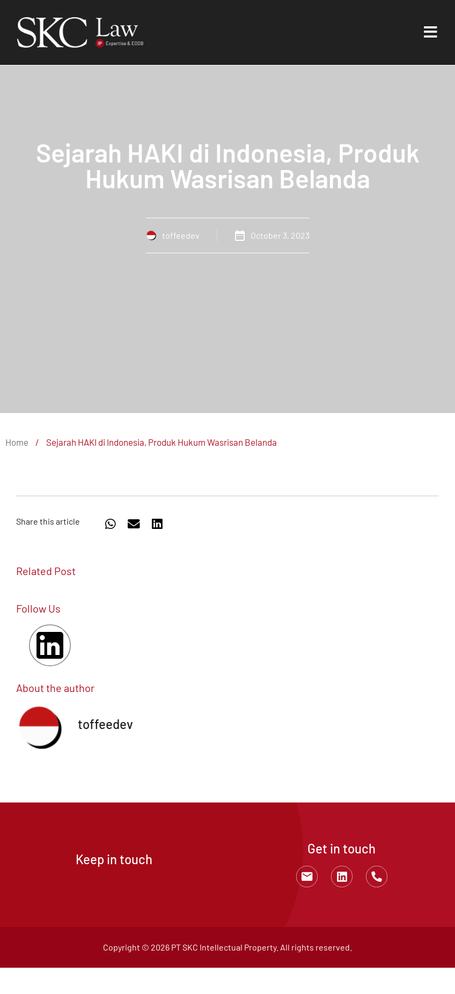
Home (16, 442)
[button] (110, 524)
